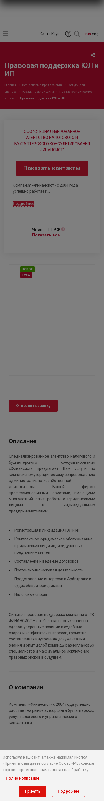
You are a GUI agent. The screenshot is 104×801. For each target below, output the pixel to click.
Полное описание (22, 778)
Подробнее (68, 791)
